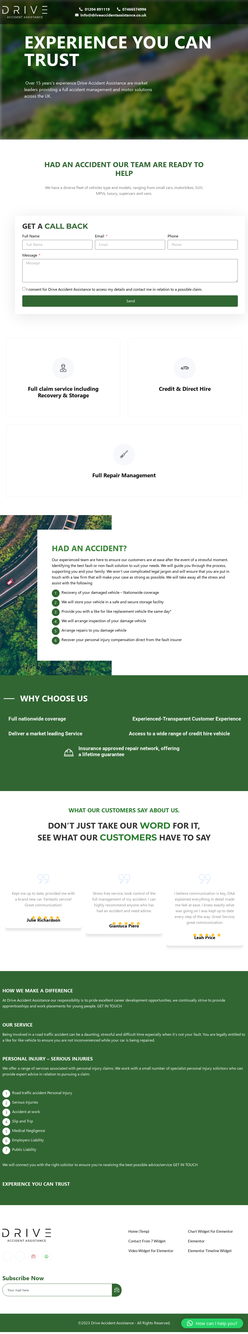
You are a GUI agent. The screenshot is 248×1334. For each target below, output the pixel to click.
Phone (173, 237)
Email (100, 237)
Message (30, 256)
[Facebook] (7, 1258)
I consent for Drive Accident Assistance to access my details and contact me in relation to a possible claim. (114, 290)
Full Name (30, 237)
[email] (57, 1292)
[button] (212, 1323)
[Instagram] (20, 1258)
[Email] (33, 1258)
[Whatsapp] (46, 1258)
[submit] (117, 1292)
